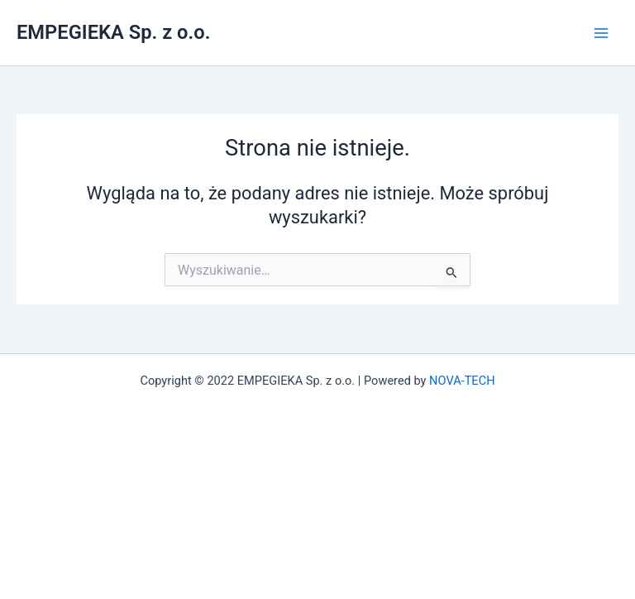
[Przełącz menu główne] (601, 33)
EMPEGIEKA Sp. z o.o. (113, 32)
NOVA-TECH (461, 380)
